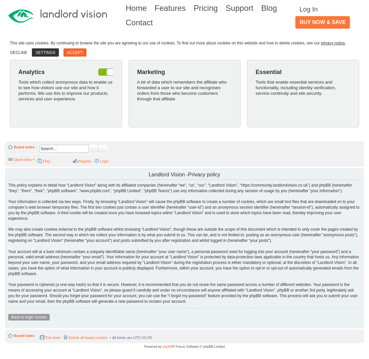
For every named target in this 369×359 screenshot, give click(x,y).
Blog (269, 8)
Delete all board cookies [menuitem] (88, 338)
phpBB (167, 346)
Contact (139, 22)
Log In (308, 9)
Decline (18, 52)
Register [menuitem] (85, 161)
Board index (24, 147)
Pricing (206, 8)
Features (170, 8)
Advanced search (102, 149)
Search (93, 149)
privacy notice (333, 43)
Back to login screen (29, 317)
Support (239, 8)
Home (136, 8)
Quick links (23, 160)
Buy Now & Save (323, 22)
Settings (45, 52)
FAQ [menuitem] (46, 161)
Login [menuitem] (104, 161)
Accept (75, 52)
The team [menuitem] (53, 338)
